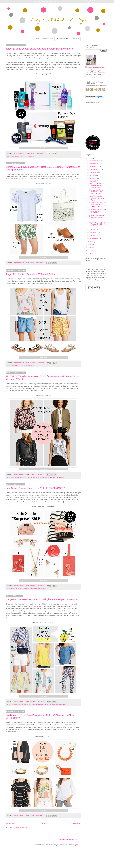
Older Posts (76, 824)
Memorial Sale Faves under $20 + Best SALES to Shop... (96, 191)
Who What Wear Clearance (41, 477)
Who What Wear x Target (57, 477)
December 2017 (95, 161)
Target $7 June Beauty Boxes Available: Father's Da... (96, 185)
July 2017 (93, 175)
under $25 (64, 704)
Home (37, 39)
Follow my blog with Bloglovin (68, 839)
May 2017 (93, 181)
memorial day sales (17, 365)
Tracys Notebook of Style (96, 67)
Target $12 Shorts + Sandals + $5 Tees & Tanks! (30, 274)
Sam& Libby (47, 704)
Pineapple (40, 704)
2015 (90, 244)
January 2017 (94, 238)
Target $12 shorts (28, 365)
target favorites (56, 704)
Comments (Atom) (21, 827)
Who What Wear (12, 388)
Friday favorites (15, 704)
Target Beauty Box (16, 156)
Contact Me (75, 39)
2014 (90, 247)
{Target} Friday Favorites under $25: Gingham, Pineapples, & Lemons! (42, 599)
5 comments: (41, 585)
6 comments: (41, 362)
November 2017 (95, 164)
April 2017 (93, 229)
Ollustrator (60, 845)
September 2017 (95, 169)
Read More (43, 148)
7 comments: (40, 153)
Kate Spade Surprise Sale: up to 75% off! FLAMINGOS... (98, 211)
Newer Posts (10, 824)
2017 (90, 158)
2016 (90, 242)
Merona (34, 704)
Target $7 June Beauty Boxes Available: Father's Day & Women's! (39, 48)
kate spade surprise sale (38, 588)
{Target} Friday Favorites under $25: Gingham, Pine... (97, 217)
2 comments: (41, 701)
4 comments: (40, 262)
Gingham (23, 704)
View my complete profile (94, 77)
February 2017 (95, 235)
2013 (90, 250)
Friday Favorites (47, 39)
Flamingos (14, 588)
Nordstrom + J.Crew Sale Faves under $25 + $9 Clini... (97, 224)
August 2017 (94, 172)
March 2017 (94, 232)
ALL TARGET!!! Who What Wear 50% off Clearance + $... (98, 204)
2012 (90, 253)
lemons (29, 704)
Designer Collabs (62, 39)
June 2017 (93, 178)
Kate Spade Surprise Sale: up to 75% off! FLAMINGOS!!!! (35, 488)
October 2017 (94, 166)
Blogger (75, 845)
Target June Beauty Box (30, 156)
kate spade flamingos (24, 588)
